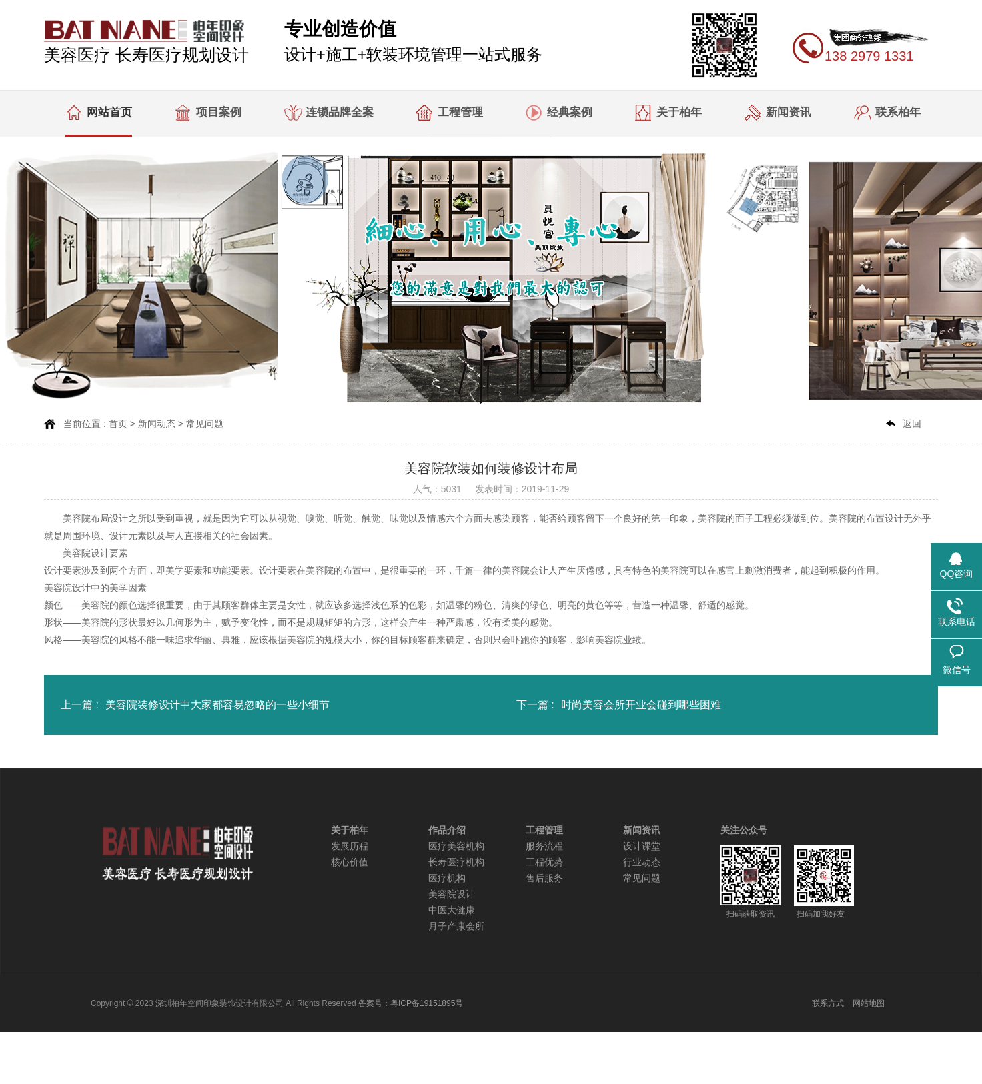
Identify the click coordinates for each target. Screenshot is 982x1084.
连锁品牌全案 (340, 112)
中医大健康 (451, 910)
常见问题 (204, 423)
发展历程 (349, 846)
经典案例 (569, 112)
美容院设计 (451, 894)
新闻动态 (156, 423)
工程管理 (460, 112)
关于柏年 (679, 112)
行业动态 (641, 862)
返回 (912, 423)
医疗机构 (447, 878)
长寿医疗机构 (456, 862)
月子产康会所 (456, 926)
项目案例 (218, 112)
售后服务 (544, 878)
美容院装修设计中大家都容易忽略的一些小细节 (217, 704)
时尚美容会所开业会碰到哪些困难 (641, 704)
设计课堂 (641, 846)
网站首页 (109, 112)
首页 (118, 423)
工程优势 (544, 862)
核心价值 (349, 862)
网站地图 (869, 1003)
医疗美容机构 (456, 846)
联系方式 (828, 1003)
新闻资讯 (788, 112)
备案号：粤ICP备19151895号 (410, 1003)
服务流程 (544, 846)
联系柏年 (898, 112)
